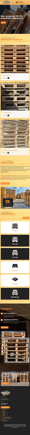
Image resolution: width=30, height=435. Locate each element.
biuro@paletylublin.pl (5, 399)
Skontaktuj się (4, 327)
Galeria (4, 412)
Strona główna (5, 407)
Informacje (5, 420)
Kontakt (4, 415)
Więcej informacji (5, 183)
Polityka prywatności (6, 417)
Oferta (4, 410)
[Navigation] (1, 2)
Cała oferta (26, 217)
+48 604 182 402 (21, 2)
